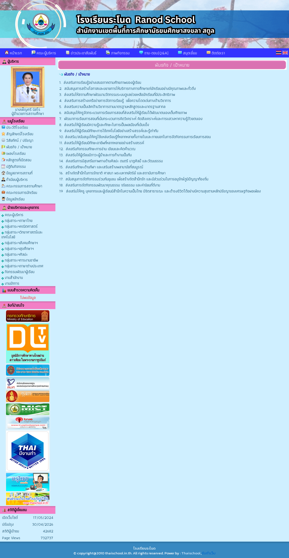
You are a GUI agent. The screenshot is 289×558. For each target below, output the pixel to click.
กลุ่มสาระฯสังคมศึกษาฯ (19, 242)
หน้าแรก (13, 52)
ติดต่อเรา (216, 52)
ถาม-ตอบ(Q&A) (153, 52)
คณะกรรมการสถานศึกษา (24, 186)
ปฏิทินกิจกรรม (16, 166)
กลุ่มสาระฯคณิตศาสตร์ (19, 226)
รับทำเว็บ (209, 553)
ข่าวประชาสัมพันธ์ (81, 52)
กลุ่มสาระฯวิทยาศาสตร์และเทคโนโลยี (22, 234)
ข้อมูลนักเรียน (15, 199)
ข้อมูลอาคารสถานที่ (19, 173)
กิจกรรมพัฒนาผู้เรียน (17, 271)
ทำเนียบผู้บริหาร (17, 180)
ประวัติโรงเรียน (17, 127)
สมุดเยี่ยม (187, 52)
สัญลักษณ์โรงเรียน (19, 134)
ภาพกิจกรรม (118, 52)
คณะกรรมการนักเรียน (21, 193)
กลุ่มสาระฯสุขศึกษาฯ (17, 248)
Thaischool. (191, 553)
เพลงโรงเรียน (16, 153)
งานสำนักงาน (12, 277)
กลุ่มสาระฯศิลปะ (14, 254)
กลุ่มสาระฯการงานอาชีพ (19, 260)
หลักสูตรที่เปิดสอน (18, 160)
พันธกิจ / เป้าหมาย (19, 147)
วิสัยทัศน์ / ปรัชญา (19, 140)
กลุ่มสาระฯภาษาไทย (17, 220)
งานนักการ (10, 283)
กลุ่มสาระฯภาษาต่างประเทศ (22, 265)
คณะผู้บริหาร (44, 52)
